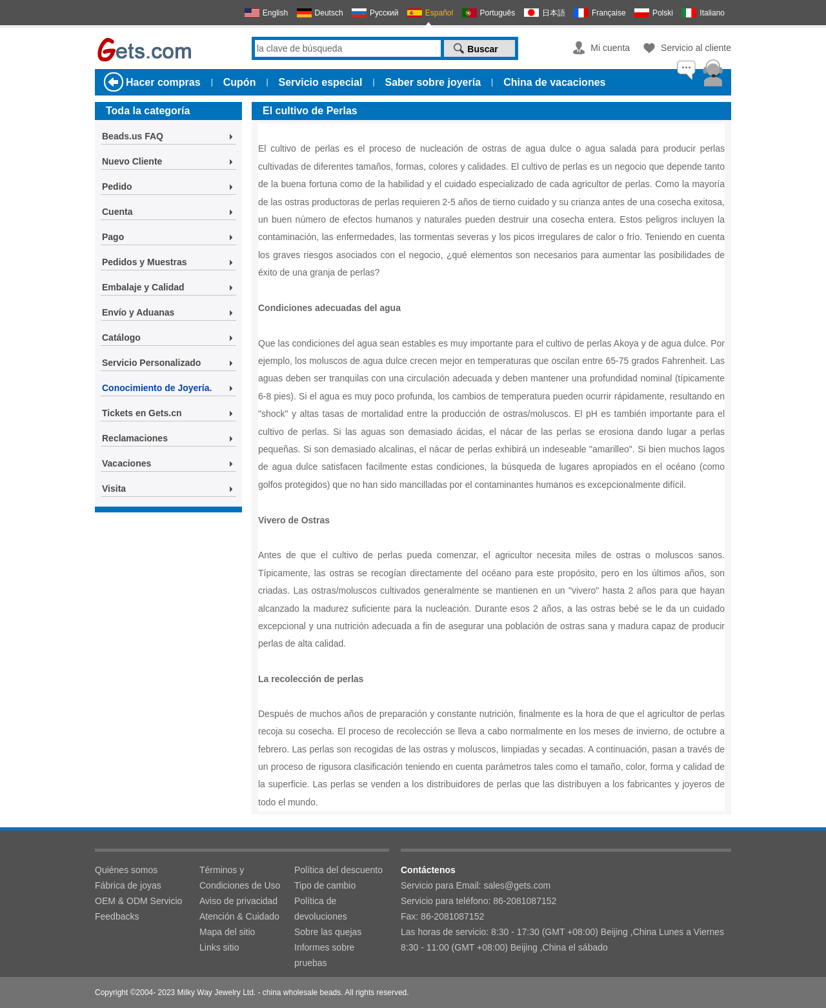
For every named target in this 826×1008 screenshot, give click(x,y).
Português (498, 12)
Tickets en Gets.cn (141, 413)
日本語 (553, 12)
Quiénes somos (126, 870)
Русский (384, 12)
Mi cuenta (610, 48)
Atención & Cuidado (239, 916)
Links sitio (219, 947)
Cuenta (117, 212)
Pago (113, 237)
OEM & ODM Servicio (138, 901)
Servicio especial (321, 82)
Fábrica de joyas (128, 885)
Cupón (239, 82)
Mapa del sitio (227, 932)
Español (439, 12)
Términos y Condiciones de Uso (239, 878)
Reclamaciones (135, 438)
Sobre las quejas (327, 932)
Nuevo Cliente (132, 161)
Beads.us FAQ (132, 136)
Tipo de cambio (325, 885)
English (275, 12)
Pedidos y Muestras (144, 262)
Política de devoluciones (320, 909)
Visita (114, 488)
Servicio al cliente (696, 48)
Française (609, 12)
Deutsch (329, 12)
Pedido (117, 186)
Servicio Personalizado (151, 363)
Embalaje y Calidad (143, 287)
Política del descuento (338, 870)
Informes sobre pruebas (324, 955)
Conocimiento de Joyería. (157, 388)
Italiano (712, 12)
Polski (662, 12)
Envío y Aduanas (138, 312)
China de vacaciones (554, 82)
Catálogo (121, 337)
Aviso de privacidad (238, 901)
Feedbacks (117, 916)
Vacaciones (126, 463)
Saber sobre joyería (433, 82)
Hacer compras (163, 82)
